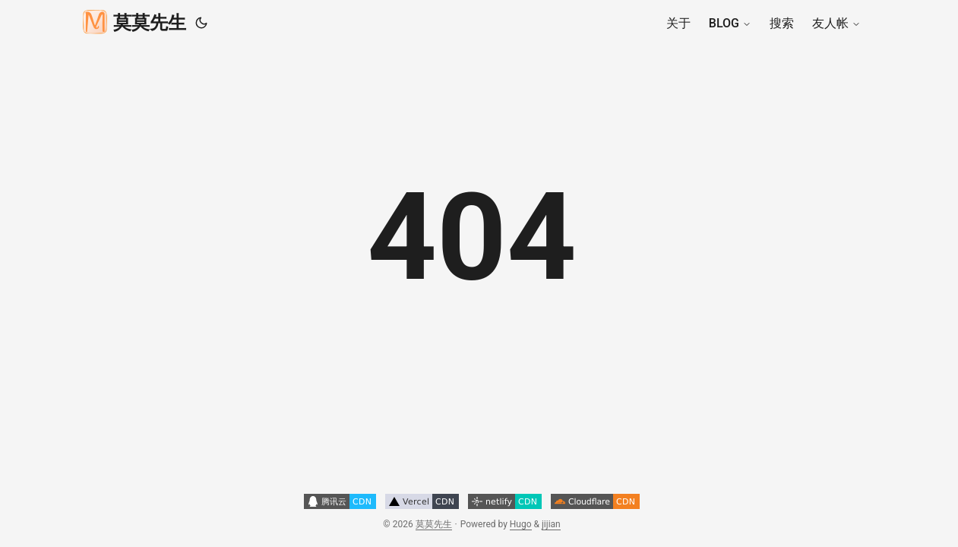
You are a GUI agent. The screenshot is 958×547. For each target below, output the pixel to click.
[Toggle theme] (201, 23)
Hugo (521, 524)
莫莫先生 (134, 21)
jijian (551, 524)
